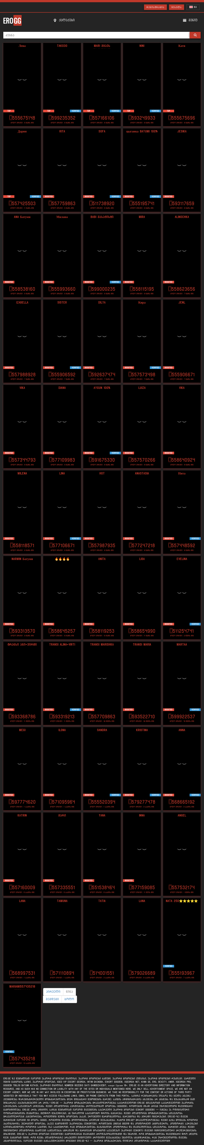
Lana (22, 901)
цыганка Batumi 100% (142, 131)
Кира (142, 302)
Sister (62, 302)
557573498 (142, 374)
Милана (62, 217)
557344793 (22, 460)
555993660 (62, 289)
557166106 (101, 118)
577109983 (62, 460)
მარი (62, 815)
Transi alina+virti (62, 644)
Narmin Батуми (22, 559)
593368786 (22, 716)
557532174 (182, 887)
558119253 (101, 631)
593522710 (142, 716)
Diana (62, 387)
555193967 (182, 973)
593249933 (142, 118)
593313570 (22, 631)
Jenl (181, 302)
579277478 (142, 802)
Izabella (22, 302)
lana (142, 901)
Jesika (182, 131)
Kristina (142, 730)
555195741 (141, 203)
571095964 (62, 802)
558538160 (22, 289)
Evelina (182, 559)
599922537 (181, 716)
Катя (181, 45)
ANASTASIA (142, 473)
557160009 (22, 887)
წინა (69, 991)
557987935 (102, 545)
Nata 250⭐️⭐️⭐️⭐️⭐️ (182, 901)
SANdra (102, 730)
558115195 (142, 289)
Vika (22, 387)
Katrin (22, 815)
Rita (62, 131)
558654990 (142, 631)
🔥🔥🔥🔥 (62, 559)
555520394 (102, 802)
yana (102, 815)
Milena (22, 473)
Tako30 (62, 45)
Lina (62, 473)
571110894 (62, 973)
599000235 (102, 289)
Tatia (102, 901)
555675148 (22, 118)
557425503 (22, 203)
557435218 (22, 1058)
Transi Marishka (102, 644)
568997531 (22, 973)
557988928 (22, 374)
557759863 (62, 203)
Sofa (101, 131)
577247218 (142, 545)
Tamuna (62, 901)
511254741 (182, 631)
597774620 (22, 802)
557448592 (181, 545)
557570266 (142, 460)
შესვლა (176, 7)
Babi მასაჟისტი (102, 217)
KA (193, 7)
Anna (182, 730)
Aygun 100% (102, 387)
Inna (142, 815)
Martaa (182, 644)
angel (182, 815)
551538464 (102, 887)
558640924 (181, 460)
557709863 (102, 716)
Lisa (142, 559)
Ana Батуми (22, 217)
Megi (22, 730)
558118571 (22, 545)
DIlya (102, 302)
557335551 (62, 887)
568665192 (182, 802)
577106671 (62, 545)
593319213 (62, 716)
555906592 (62, 374)
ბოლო (69, 999)
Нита (181, 473)
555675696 (181, 118)
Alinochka (182, 217)
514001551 (102, 973)
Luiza (142, 387)
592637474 (102, 374)
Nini (141, 45)
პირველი (53, 991)
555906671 (182, 374)
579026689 (142, 973)
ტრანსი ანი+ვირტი (22, 644)
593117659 (181, 203)
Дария (22, 131)
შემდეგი (52, 999)
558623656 (181, 289)
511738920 (101, 203)
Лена (22, 45)
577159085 (142, 887)
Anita (102, 559)
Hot (102, 473)
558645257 (62, 631)
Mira (142, 217)
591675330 (102, 460)
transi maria (142, 644)
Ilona (62, 730)
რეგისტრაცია (155, 7)
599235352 (62, 118)
